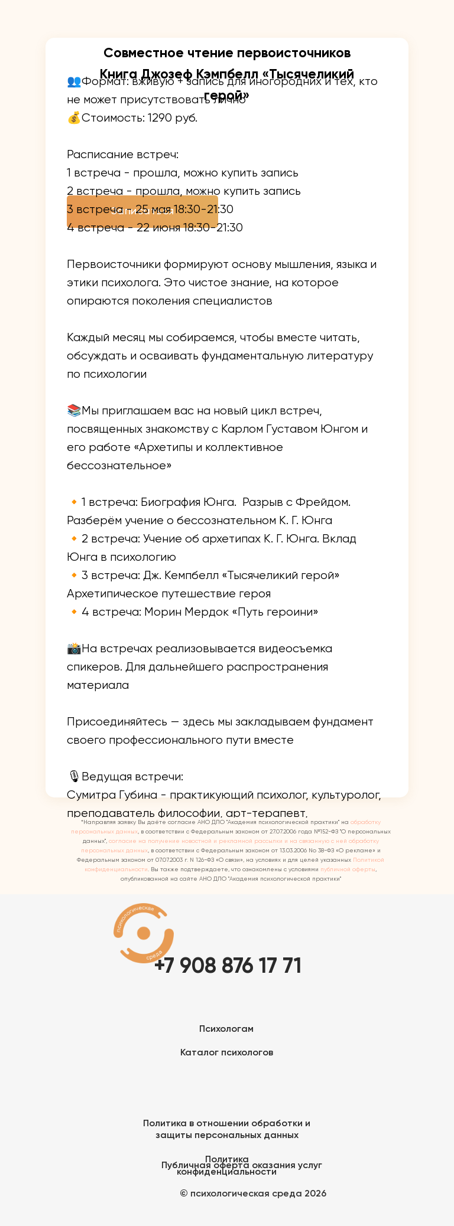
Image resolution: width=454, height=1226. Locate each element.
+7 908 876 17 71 (227, 966)
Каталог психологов (226, 1053)
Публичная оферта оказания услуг (241, 1166)
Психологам (226, 1029)
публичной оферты (347, 869)
